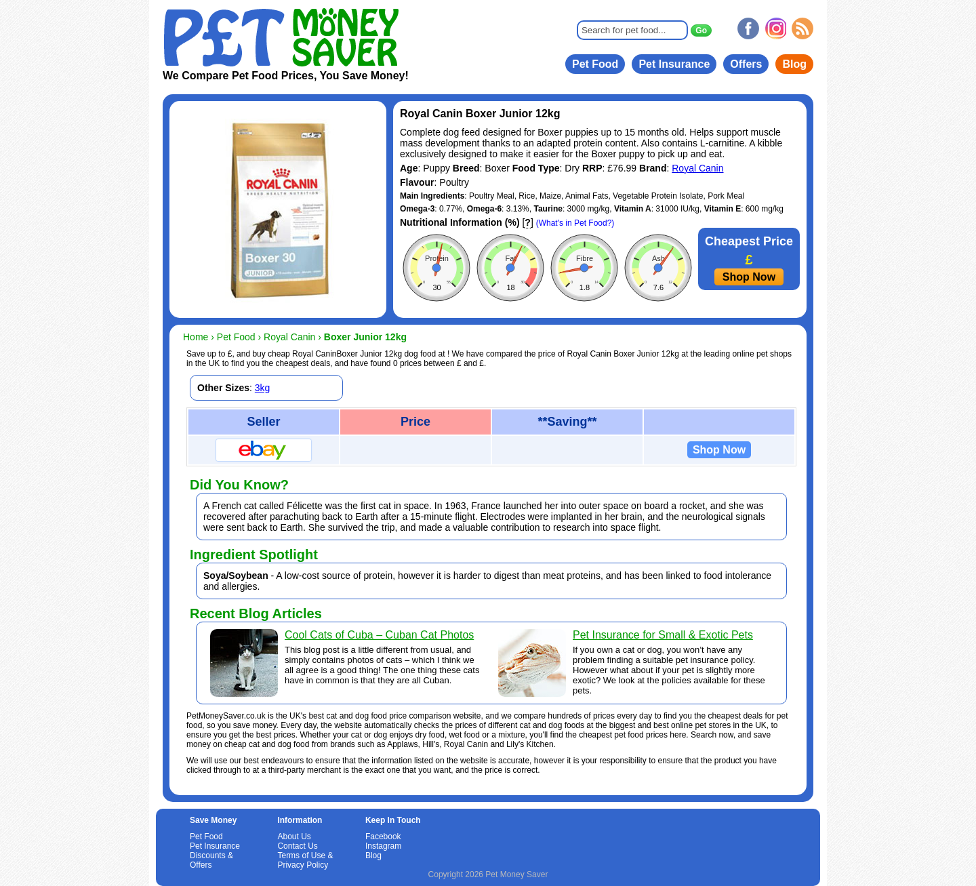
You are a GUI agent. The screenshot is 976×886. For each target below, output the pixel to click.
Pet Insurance (674, 64)
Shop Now (749, 277)
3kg (262, 387)
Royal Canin (697, 168)
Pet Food (595, 64)
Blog (794, 64)
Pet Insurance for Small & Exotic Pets (663, 635)
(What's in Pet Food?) (575, 223)
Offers (746, 64)
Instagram (383, 846)
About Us (293, 836)
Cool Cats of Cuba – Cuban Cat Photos (379, 635)
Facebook (383, 836)
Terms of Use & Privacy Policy (305, 860)
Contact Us (297, 846)
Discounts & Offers (211, 860)
